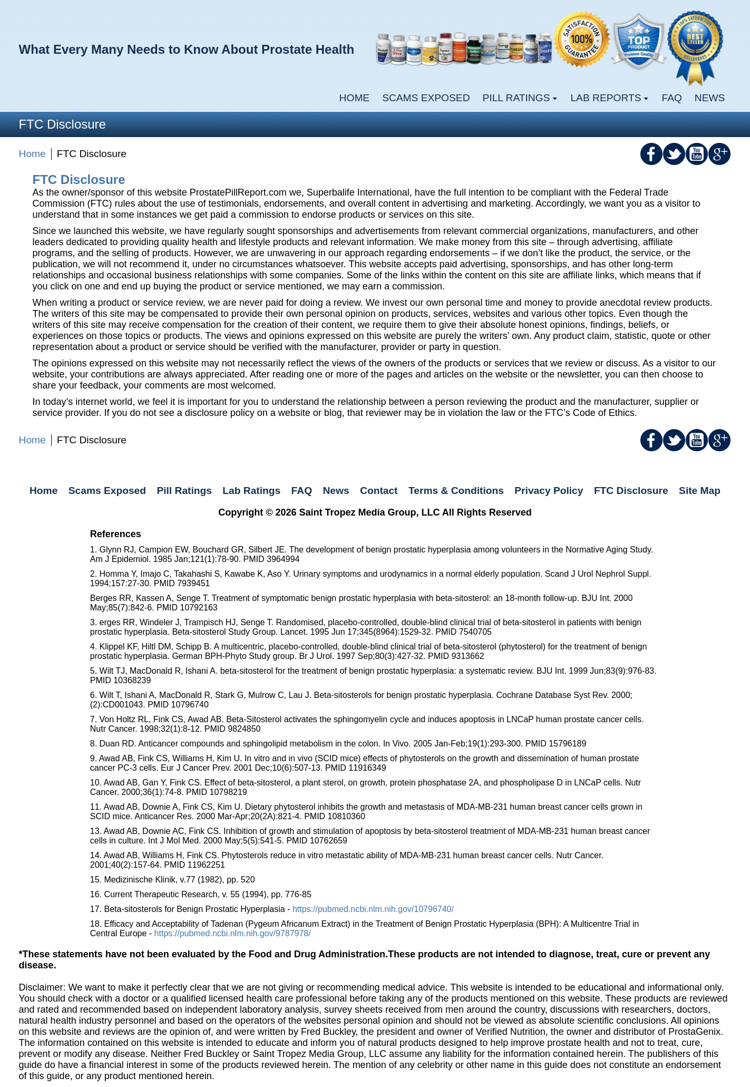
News (710, 97)
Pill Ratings (184, 490)
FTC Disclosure (631, 490)
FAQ (671, 97)
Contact (378, 490)
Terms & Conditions (456, 490)
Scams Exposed (426, 97)
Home (354, 97)
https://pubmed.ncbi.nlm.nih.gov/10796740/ (373, 909)
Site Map (699, 490)
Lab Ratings (251, 490)
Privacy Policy (548, 490)
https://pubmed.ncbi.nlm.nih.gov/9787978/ (232, 933)
